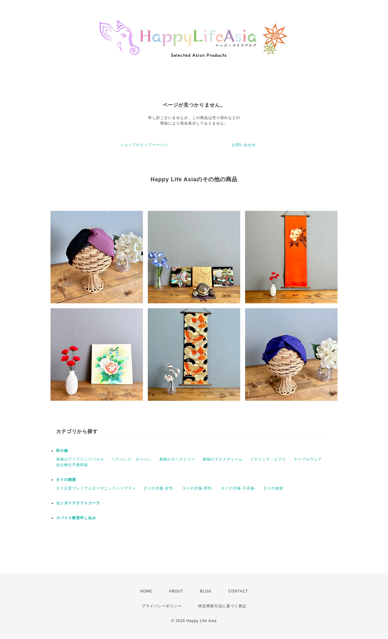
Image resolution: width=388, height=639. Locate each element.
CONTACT (238, 591)
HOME (146, 591)
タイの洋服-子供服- (238, 488)
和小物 (62, 451)
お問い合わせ (244, 145)
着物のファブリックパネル (80, 459)
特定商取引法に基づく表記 (222, 606)
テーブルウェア (308, 459)
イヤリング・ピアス (268, 459)
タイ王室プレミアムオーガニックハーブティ (96, 488)
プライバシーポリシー (162, 606)
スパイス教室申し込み (76, 518)
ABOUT (176, 591)
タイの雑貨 (66, 479)
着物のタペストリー (177, 459)
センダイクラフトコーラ (78, 503)
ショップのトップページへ (144, 145)
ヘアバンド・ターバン (131, 459)
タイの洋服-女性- (159, 488)
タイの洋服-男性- (197, 488)
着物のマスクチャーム (223, 459)
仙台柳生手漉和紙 (72, 465)
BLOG (206, 591)
